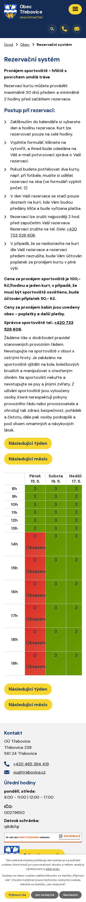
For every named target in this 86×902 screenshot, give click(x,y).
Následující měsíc (28, 459)
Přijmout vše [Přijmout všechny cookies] (17, 895)
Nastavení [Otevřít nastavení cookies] (70, 895)
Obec (25, 44)
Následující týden (28, 443)
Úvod (8, 44)
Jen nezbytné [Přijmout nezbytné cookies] (44, 895)
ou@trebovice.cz (29, 772)
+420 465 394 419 (31, 764)
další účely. (53, 869)
